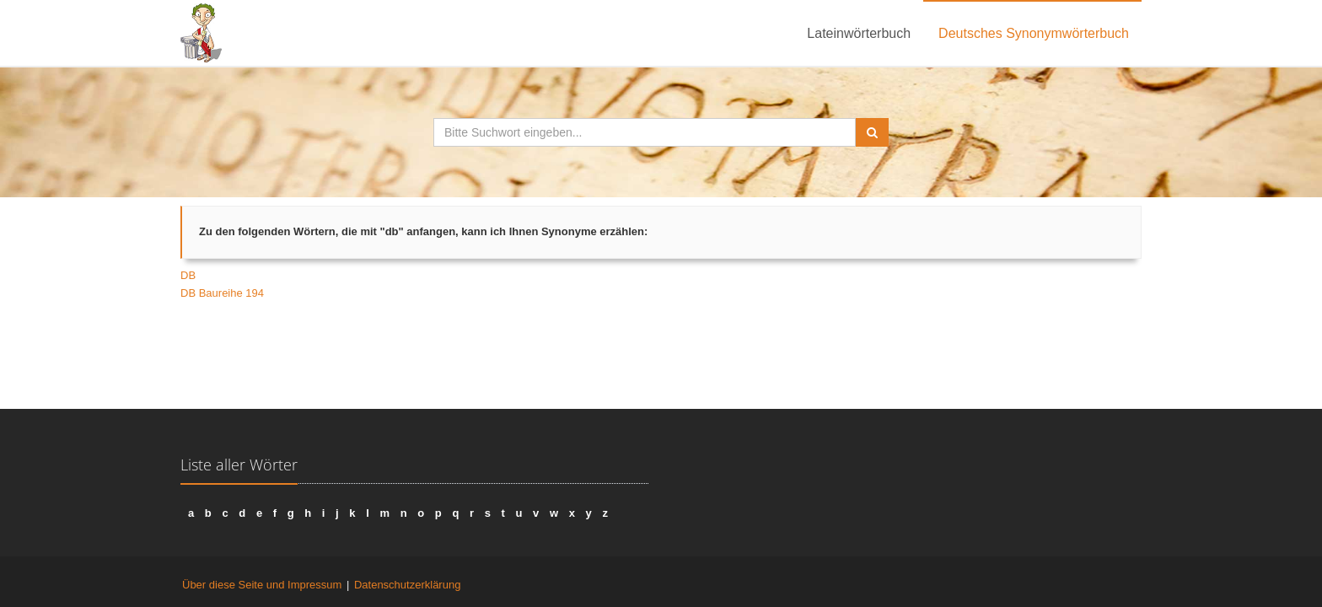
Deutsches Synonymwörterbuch (1033, 33)
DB (188, 275)
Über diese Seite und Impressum (261, 584)
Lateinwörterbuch (859, 33)
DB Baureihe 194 (222, 293)
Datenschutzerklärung (407, 584)
